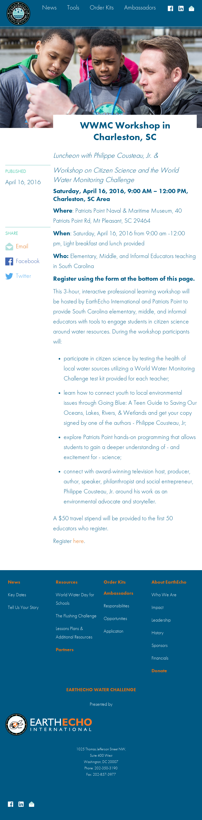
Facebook (28, 261)
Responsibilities (116, 606)
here (78, 541)
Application (113, 631)
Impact (157, 607)
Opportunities (115, 618)
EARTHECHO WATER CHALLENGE (101, 690)
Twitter (23, 276)
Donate (159, 671)
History (158, 633)
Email (22, 247)
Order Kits (115, 582)
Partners (65, 649)
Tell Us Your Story (23, 607)
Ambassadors (118, 593)
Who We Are (164, 595)
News (14, 582)
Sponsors (160, 645)
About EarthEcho (169, 582)
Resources (67, 582)
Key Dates (17, 595)
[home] (18, 13)
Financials (160, 658)
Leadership (161, 620)
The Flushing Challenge (76, 616)
